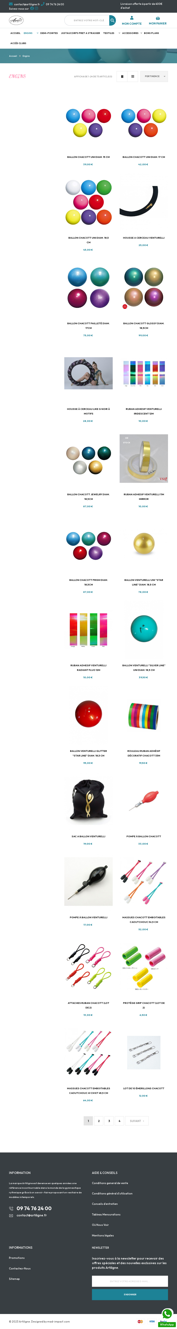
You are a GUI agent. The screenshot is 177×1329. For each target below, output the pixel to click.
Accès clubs (18, 43)
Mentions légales (103, 1235)
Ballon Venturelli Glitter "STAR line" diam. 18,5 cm (88, 753)
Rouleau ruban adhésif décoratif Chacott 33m (143, 753)
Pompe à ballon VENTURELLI (88, 917)
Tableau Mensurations (106, 1214)
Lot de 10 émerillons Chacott (143, 1088)
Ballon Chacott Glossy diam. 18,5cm (143, 326)
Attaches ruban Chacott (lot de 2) (88, 1005)
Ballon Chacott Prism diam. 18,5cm (88, 582)
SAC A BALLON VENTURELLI (88, 836)
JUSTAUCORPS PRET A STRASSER (80, 33)
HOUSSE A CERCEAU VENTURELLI (144, 237)
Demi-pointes (49, 33)
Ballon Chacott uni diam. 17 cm (144, 157)
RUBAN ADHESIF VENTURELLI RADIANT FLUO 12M (88, 668)
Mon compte (132, 24)
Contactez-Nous (20, 1268)
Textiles (108, 33)
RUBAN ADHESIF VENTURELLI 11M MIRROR (144, 497)
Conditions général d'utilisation (112, 1193)
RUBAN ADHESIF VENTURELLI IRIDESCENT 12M (144, 411)
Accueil (15, 33)
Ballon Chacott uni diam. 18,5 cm (88, 240)
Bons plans (151, 33)
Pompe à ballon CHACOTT (144, 836)
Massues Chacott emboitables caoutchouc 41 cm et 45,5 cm (88, 1091)
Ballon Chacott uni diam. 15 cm (88, 157)
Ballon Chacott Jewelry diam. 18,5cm (88, 497)
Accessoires (130, 33)
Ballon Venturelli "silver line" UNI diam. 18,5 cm (143, 668)
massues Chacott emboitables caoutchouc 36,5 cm (143, 920)
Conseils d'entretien (105, 1204)
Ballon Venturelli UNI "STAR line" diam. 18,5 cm (143, 582)
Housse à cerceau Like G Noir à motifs (88, 411)
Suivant (137, 1121)
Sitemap (14, 1279)
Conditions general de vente (110, 1183)
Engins (28, 33)
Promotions (17, 1258)
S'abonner (130, 1294)
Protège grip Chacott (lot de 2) (144, 1005)
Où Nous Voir (100, 1225)
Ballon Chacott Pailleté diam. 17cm (88, 326)
